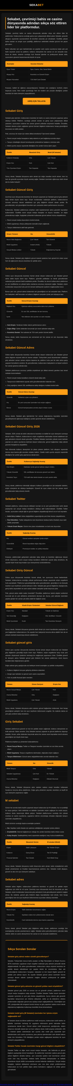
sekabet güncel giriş (22, 1084)
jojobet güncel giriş (35, 1084)
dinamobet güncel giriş (7, 1084)
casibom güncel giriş (49, 1084)
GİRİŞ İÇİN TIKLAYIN (36, 101)
